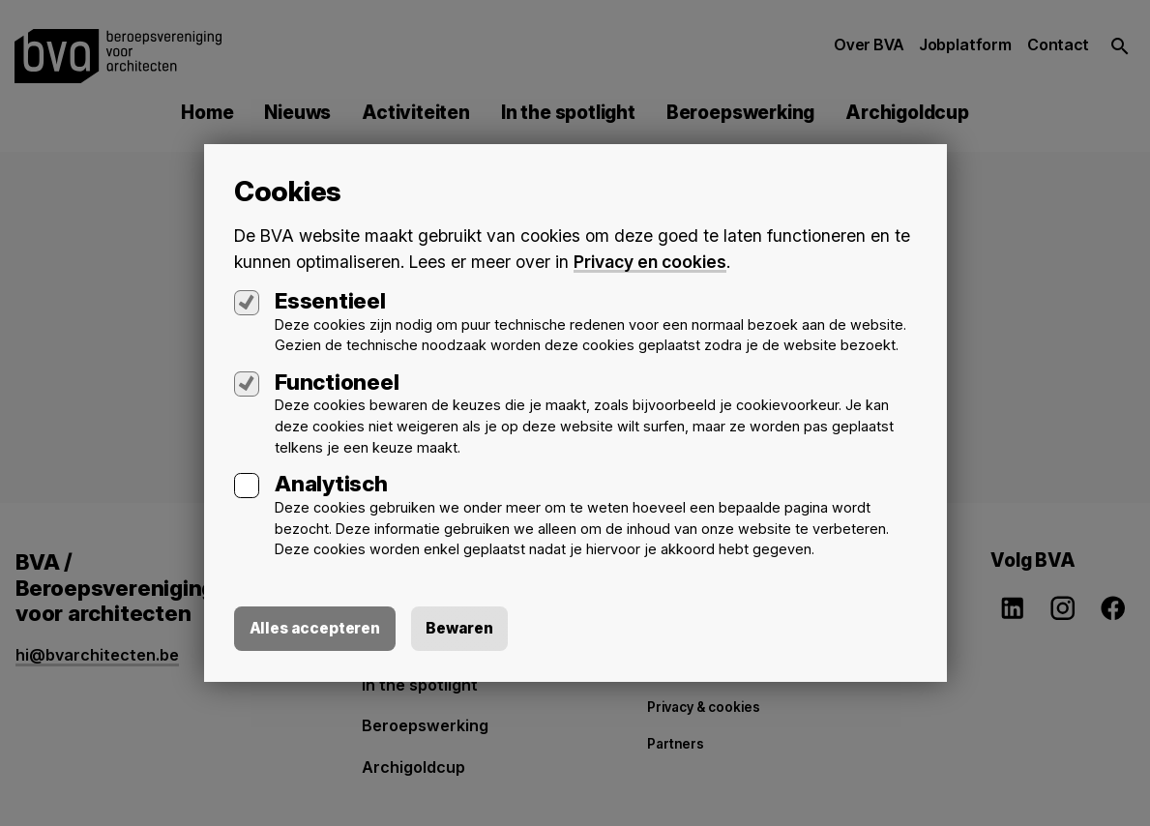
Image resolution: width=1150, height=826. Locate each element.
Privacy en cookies (651, 261)
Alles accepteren (316, 628)
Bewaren (462, 628)
